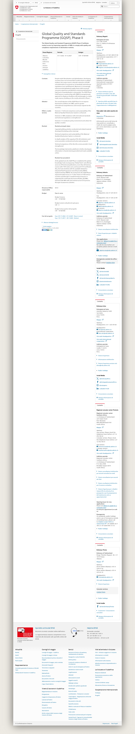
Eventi (17, 655)
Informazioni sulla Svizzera (103, 660)
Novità (17, 652)
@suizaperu (103, 385)
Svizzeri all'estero (47, 708)
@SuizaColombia (105, 141)
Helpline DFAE (92, 628)
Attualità (19, 18)
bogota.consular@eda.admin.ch (109, 67)
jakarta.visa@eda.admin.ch (107, 210)
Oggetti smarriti (73, 680)
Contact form (101, 592)
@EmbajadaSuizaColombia (108, 144)
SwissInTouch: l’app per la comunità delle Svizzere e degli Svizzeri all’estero (80, 718)
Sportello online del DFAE (45, 628)
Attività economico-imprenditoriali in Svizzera (105, 664)
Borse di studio (73, 691)
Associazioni (45, 710)
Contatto (99, 32)
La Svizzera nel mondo (49, 2)
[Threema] (48, 230)
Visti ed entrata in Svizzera (79, 18)
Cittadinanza (72, 709)
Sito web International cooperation (104, 74)
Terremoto (45, 670)
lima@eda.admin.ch (105, 329)
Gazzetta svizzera (73, 704)
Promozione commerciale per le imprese (80, 714)
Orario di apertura (103, 355)
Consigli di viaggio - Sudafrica (50, 652)
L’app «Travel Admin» (48, 684)
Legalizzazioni (73, 672)
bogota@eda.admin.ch (106, 64)
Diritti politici (72, 659)
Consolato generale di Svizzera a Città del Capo (27, 669)
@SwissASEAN (104, 275)
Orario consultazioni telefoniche (108, 229)
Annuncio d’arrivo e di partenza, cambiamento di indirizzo (78, 653)
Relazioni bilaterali (100, 672)
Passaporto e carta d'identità (77, 657)
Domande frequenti (47, 665)
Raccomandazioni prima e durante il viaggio (52, 658)
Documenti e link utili (48, 678)
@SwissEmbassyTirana (107, 606)
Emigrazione (45, 694)
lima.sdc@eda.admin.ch (106, 333)
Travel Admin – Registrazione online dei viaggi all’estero (80, 697)
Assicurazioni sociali (74, 677)
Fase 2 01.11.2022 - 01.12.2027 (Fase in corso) (69, 216)
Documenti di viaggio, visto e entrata (52, 662)
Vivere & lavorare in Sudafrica (57, 18)
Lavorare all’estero (47, 699)
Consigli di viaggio (42, 18)
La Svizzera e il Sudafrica (95, 18)
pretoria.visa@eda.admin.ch (108, 446)
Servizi (68, 18)
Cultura (97, 680)
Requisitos (101, 116)
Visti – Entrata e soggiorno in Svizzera (105, 652)
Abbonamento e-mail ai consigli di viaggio (54, 681)
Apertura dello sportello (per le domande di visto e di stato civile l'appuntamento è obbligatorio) (107, 103)
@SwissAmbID (104, 271)
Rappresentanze (29, 18)
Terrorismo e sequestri (48, 668)
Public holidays (103, 133)
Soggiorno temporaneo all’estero (51, 697)
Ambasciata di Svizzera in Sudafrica (25, 672)
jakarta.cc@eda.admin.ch (107, 203)
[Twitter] (44, 230)
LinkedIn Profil (104, 389)
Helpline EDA (110, 263)
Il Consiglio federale (24, 2)
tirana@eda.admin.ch (105, 577)
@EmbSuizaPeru (104, 379)
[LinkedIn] (46, 230)
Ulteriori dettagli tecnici (50, 222)
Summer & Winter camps (102, 682)
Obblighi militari (73, 683)
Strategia (97, 693)
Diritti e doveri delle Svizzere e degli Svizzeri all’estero (52, 714)
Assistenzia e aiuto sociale (76, 669)
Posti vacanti (18, 660)
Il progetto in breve (49, 74)
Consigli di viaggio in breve (49, 655)
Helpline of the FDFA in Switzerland (105, 523)
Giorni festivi (18, 658)
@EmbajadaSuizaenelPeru (108, 382)
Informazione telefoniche (106, 359)
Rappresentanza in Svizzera (49, 691)
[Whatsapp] (50, 230)
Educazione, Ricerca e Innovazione (105, 685)
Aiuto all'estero (46, 676)
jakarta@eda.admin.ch (106, 206)
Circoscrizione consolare (105, 156)
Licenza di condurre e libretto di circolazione (78, 663)
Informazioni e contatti (101, 655)
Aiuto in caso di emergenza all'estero (79, 667)
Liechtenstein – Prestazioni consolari (79, 694)
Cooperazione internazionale (111, 18)
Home (17, 24)
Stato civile (72, 712)
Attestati (71, 675)
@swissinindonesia (105, 281)
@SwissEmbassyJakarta (107, 278)
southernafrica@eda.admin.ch (108, 450)
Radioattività (45, 673)
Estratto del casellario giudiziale (78, 686)
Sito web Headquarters (105, 70)
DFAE (36, 2)
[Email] (51, 230)
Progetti (97, 695)
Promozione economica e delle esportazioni (104, 676)
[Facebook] (43, 230)
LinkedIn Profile (105, 151)
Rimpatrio (45, 705)
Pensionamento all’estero (49, 702)
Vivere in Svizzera (100, 658)
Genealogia (72, 688)
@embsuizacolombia (106, 148)
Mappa (100, 50)
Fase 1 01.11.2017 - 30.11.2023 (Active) (67, 218)
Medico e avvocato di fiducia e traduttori (80, 706)
